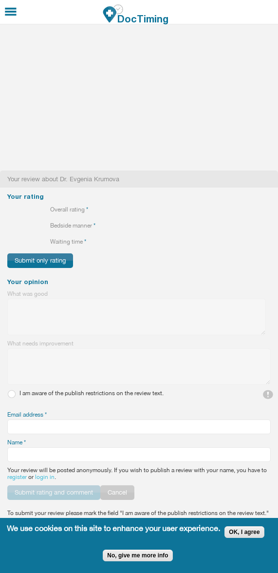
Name (16, 442)
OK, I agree (244, 532)
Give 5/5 (44, 209)
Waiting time (68, 241)
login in (45, 477)
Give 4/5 (36, 209)
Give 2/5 (20, 209)
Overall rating (69, 209)
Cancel (117, 492)
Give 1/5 (11, 209)
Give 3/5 (28, 209)
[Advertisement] (139, 97)
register (17, 477)
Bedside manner (72, 225)
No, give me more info (137, 555)
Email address (27, 414)
